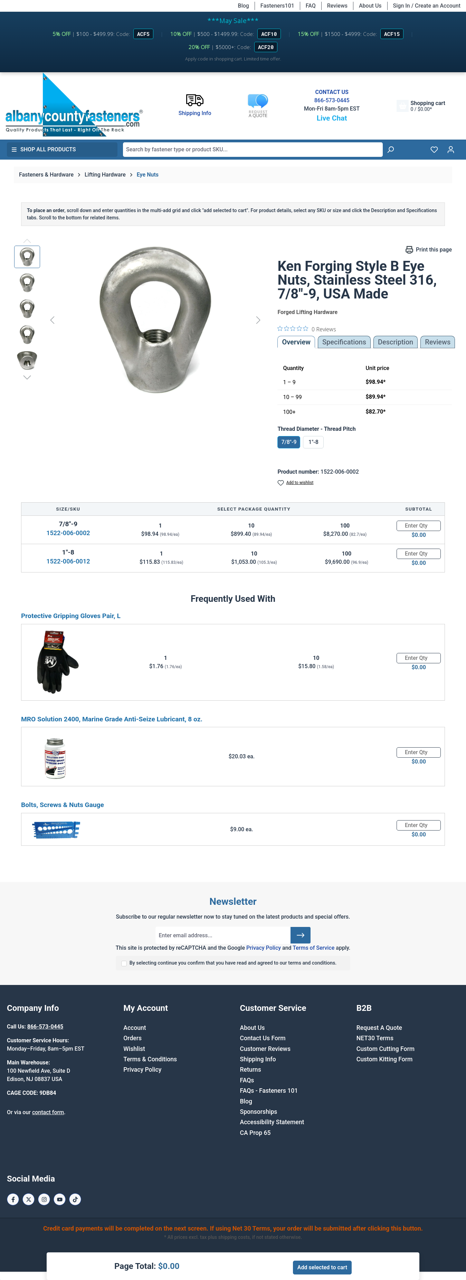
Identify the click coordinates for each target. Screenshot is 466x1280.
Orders (132, 1038)
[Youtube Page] (60, 1199)
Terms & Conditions (150, 1059)
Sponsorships (258, 1111)
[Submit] (300, 935)
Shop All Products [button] (43, 149)
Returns (250, 1069)
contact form (48, 1112)
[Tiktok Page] (75, 1199)
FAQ (311, 5)
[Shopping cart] (420, 106)
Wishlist (134, 1048)
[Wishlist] (434, 150)
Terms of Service (313, 948)
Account (134, 1027)
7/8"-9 (288, 442)
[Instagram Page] (44, 1199)
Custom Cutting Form (385, 1048)
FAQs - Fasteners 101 (269, 1090)
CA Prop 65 (255, 1132)
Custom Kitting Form (384, 1059)
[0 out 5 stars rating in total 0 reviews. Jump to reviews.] (306, 329)
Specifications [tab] (344, 342)
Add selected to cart (322, 1267)
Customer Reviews (265, 1048)
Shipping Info (258, 1059)
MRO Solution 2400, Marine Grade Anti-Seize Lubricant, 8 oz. (111, 719)
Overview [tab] (296, 342)
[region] (138, 320)
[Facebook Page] (13, 1199)
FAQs (247, 1080)
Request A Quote (379, 1027)
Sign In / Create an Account (426, 5)
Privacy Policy (263, 948)
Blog (243, 5)
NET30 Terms (374, 1038)
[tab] (395, 342)
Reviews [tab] (437, 342)
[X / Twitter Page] (28, 1199)
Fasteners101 (277, 5)
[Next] (258, 320)
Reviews (337, 5)
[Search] (390, 149)
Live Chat (332, 118)
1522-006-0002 (68, 533)
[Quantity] (419, 526)
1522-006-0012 (68, 561)
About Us (370, 5)
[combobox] (253, 149)
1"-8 (313, 442)
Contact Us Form (263, 1038)
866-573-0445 (332, 100)
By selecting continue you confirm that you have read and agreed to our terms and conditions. (233, 963)
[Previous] (52, 320)
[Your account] (451, 150)
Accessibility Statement (272, 1122)
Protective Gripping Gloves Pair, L (71, 616)
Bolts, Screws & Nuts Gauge (62, 805)
